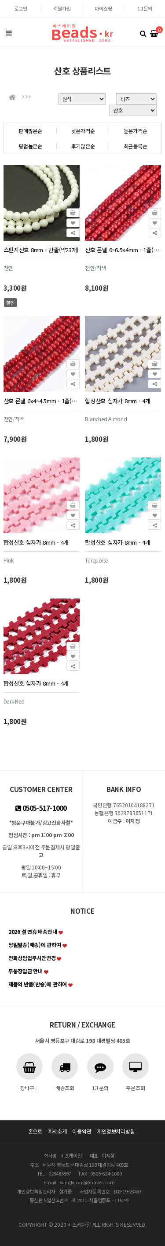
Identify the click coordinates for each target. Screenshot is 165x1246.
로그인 (20, 8)
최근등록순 (135, 146)
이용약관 (81, 1131)
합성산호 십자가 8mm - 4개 (117, 401)
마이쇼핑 (103, 8)
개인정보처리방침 (116, 1131)
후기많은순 (83, 146)
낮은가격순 (83, 130)
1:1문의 (144, 8)
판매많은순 (30, 130)
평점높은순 (30, 146)
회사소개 (57, 1131)
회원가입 (62, 8)
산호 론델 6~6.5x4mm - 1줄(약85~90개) (123, 250)
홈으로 (35, 1131)
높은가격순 (135, 130)
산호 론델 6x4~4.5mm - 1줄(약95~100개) (42, 401)
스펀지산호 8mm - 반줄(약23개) (41, 250)
